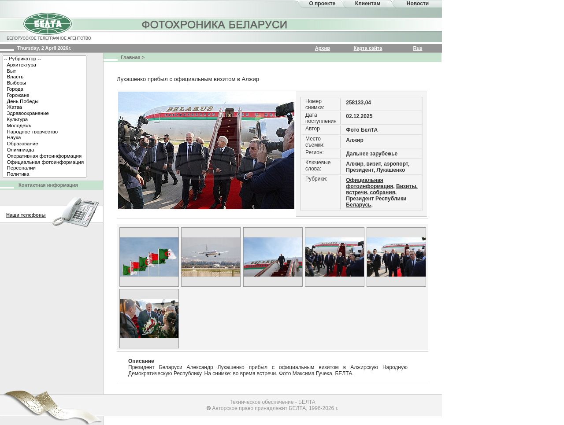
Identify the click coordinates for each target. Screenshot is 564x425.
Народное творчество (44, 132)
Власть (44, 77)
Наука (44, 138)
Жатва (44, 107)
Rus (418, 48)
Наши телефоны (26, 215)
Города (44, 89)
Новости (418, 3)
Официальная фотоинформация (44, 162)
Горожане (44, 95)
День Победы (44, 102)
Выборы (44, 83)
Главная (131, 57)
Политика (44, 174)
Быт (44, 71)
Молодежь (44, 126)
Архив (322, 48)
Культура (44, 120)
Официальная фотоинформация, (370, 183)
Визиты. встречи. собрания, (382, 189)
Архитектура (44, 65)
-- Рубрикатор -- (44, 59)
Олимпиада (44, 150)
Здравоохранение (44, 114)
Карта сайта (368, 48)
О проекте (322, 3)
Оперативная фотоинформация (44, 156)
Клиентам (368, 3)
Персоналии (44, 168)
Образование (44, 144)
